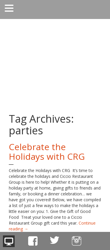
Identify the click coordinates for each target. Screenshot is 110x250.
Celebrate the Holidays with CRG (47, 151)
